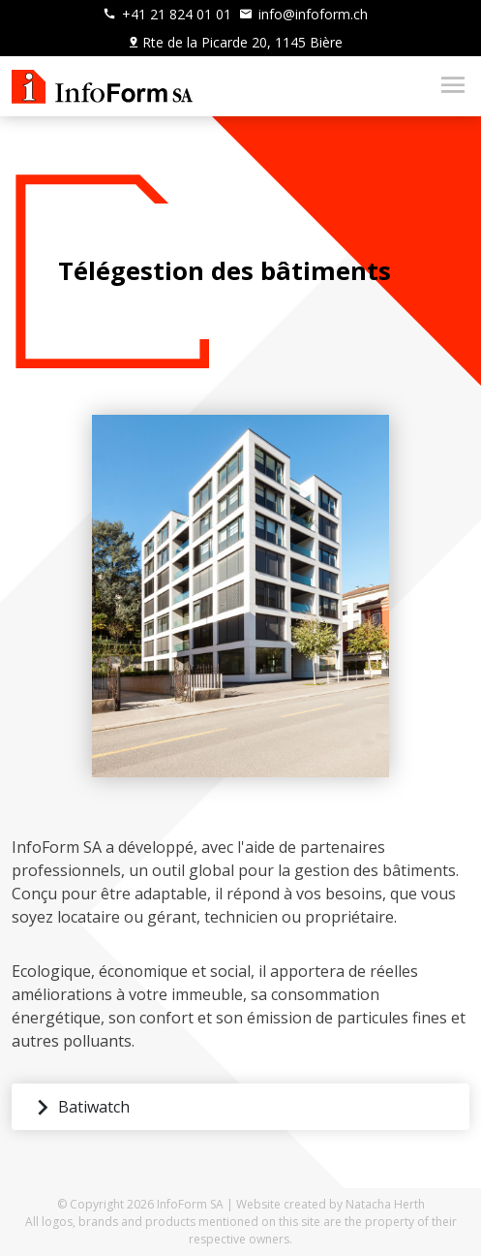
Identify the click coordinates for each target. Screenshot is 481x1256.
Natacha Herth (385, 1204)
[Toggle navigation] (447, 86)
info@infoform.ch (303, 14)
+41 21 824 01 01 (167, 14)
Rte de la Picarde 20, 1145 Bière (235, 42)
